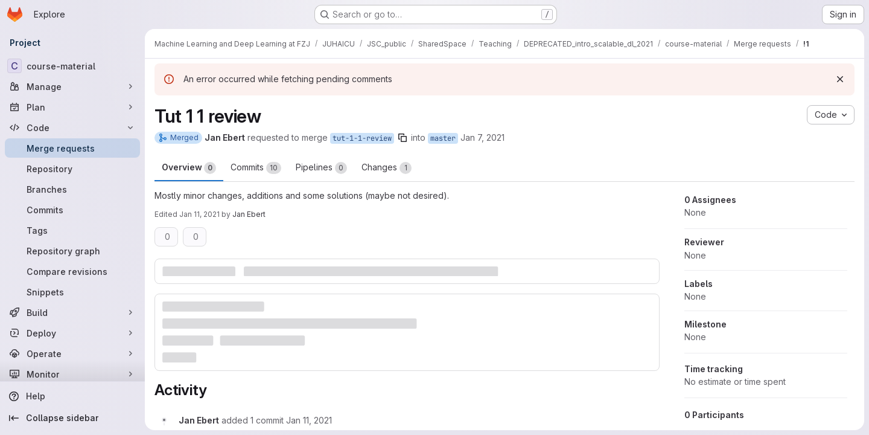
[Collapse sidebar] (72, 418)
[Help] (72, 396)
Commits (256, 168)
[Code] (72, 127)
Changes (386, 168)
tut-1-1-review (362, 138)
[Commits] (72, 209)
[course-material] (72, 66)
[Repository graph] (72, 250)
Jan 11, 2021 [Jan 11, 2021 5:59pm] (199, 214)
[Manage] (72, 86)
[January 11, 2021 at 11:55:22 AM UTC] (309, 420)
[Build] (72, 312)
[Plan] (72, 107)
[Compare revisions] (72, 271)
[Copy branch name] (402, 137)
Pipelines (321, 168)
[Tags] (72, 230)
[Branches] (72, 189)
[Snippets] (72, 291)
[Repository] (72, 168)
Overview (189, 168)
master (443, 138)
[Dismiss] (840, 79)
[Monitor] (72, 374)
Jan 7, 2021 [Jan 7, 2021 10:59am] (482, 137)
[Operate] (72, 353)
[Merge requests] (72, 148)
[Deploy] (72, 333)
